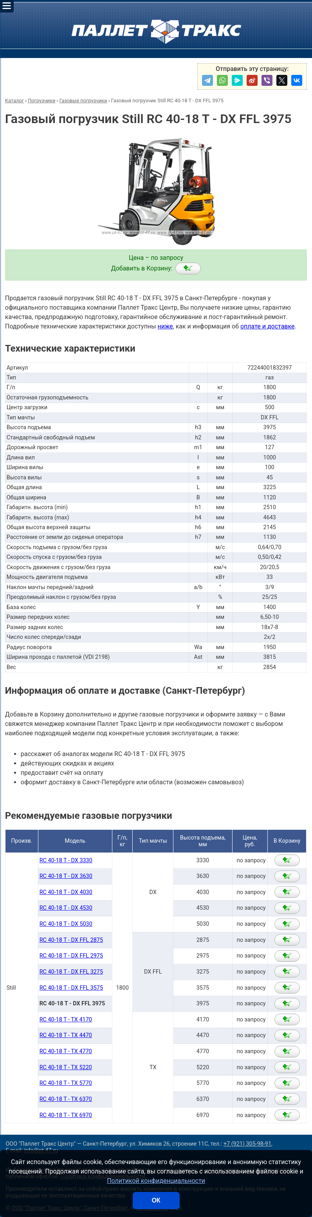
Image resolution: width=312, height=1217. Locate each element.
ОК (155, 1200)
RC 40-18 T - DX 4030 (66, 892)
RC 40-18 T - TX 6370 (66, 1099)
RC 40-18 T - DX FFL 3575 (71, 988)
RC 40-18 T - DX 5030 (66, 924)
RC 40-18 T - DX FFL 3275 (71, 972)
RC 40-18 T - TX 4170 (66, 1019)
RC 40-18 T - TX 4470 (66, 1035)
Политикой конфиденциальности (156, 1180)
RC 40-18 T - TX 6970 (66, 1115)
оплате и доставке (267, 326)
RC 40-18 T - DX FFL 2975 (71, 955)
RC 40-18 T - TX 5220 (66, 1067)
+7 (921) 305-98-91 (247, 1144)
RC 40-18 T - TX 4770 (66, 1051)
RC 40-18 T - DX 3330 (66, 860)
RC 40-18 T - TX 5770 (66, 1083)
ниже (165, 326)
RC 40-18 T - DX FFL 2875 (71, 940)
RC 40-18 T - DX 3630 (66, 876)
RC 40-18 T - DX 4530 (66, 908)
